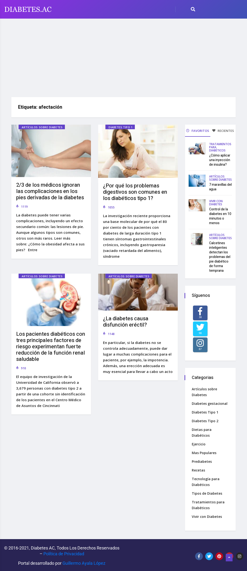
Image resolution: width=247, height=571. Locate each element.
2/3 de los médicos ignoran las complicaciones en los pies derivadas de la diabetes (50, 191)
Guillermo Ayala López (83, 561)
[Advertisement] (123, 56)
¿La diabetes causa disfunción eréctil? (125, 321)
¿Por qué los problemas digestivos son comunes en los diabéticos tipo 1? (135, 192)
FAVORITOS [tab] (197, 130)
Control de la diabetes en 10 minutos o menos (220, 215)
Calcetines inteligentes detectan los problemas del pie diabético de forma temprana (219, 256)
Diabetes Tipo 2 (205, 419)
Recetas (199, 469)
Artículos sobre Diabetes (42, 127)
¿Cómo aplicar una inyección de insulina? (219, 159)
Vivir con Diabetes (216, 202)
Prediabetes (202, 460)
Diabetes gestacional (210, 402)
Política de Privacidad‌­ (63, 552)
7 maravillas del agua (220, 186)
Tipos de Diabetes (207, 492)
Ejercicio (199, 443)
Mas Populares (204, 451)
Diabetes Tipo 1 (120, 127)
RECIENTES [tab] (223, 130)
